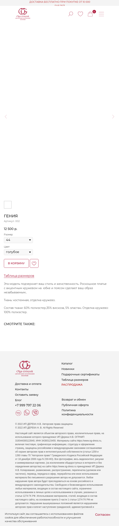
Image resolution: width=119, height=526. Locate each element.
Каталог (67, 363)
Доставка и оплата (28, 384)
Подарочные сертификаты (81, 374)
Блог (18, 400)
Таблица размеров (19, 276)
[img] (80, 13)
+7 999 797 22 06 (28, 405)
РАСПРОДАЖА (72, 384)
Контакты (22, 389)
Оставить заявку (27, 394)
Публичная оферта (75, 405)
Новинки (68, 369)
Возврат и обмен (74, 399)
